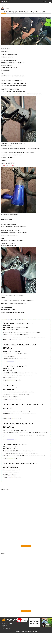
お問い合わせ (4, 626)
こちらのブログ (10, 339)
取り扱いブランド (5, 625)
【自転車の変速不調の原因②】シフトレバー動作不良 (19, 94)
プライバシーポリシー (6, 628)
